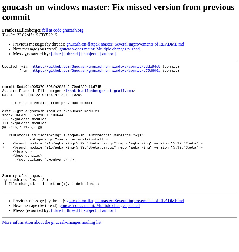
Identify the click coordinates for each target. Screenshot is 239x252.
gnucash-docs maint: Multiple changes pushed (99, 49)
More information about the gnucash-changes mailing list (51, 247)
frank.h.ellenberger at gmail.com (99, 96)
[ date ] (57, 53)
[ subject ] (90, 53)
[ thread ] (72, 53)
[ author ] (108, 53)
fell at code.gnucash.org (63, 30)
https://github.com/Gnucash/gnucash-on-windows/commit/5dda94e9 (96, 67)
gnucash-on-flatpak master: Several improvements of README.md (125, 44)
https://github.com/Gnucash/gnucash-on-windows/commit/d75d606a (96, 72)
